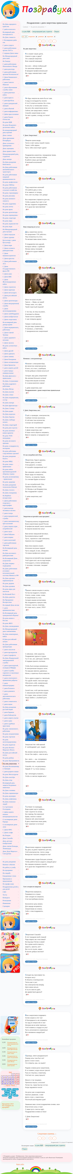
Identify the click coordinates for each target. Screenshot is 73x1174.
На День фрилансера (10, 405)
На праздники (7, 870)
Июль (3, 1089)
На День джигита (9, 597)
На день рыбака (8, 758)
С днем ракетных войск (9, 94)
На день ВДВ (7, 122)
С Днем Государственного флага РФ (9, 268)
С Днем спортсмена (10, 319)
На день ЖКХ (8, 623)
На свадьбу (7, 873)
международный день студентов (42, 31)
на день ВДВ (26, 31)
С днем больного (9, 688)
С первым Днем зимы (10, 53)
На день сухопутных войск (10, 347)
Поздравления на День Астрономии (12, 1056)
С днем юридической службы (10, 517)
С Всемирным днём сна (10, 41)
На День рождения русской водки (9, 708)
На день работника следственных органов (11, 452)
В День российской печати (9, 640)
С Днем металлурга (10, 293)
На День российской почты (10, 754)
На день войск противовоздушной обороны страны (9, 471)
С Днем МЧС (7, 830)
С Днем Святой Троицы (8, 334)
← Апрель (7, 1085)
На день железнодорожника (9, 741)
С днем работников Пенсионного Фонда (10, 65)
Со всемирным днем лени (10, 826)
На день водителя (9, 745)
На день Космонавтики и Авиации (11, 767)
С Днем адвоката (9, 354)
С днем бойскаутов (9, 715)
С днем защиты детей (10, 368)
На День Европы (9, 417)
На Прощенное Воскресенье (8, 601)
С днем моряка (8, 537)
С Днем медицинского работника (10, 328)
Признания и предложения (7, 880)
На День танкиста (9, 37)
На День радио (8, 411)
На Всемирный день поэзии (10, 549)
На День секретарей (10, 425)
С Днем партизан (9, 290)
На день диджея (8, 583)
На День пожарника (10, 493)
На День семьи (8, 395)
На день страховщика (10, 193)
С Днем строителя (9, 287)
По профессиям (8, 884)
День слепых (7, 135)
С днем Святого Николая (8, 83)
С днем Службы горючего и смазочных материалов (11, 673)
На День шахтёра (9, 777)
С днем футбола (8, 100)
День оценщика (8, 148)
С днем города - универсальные (8, 372)
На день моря (7, 226)
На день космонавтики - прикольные (11, 478)
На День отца (7, 780)
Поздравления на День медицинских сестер (12, 1044)
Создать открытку (31, 83)
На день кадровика (9, 204)
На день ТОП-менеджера (8, 437)
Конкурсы (6, 898)
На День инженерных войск (10, 635)
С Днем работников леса (10, 262)
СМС (4, 892)
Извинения (6, 903)
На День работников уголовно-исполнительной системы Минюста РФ (11, 572)
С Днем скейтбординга (11, 314)
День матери (7, 159)
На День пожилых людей (9, 803)
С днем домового (9, 691)
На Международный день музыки (10, 230)
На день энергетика (10, 763)
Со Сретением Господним (8, 808)
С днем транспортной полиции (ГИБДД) (10, 667)
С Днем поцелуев (9, 234)
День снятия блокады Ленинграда (10, 847)
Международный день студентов (10, 155)
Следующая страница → (47, 1134)
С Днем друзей (8, 351)
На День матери (8, 403)
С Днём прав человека (10, 114)
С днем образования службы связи (10, 88)
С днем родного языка (10, 771)
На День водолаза (9, 414)
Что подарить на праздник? (8, 1106)
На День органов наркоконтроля (9, 579)
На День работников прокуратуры (10, 645)
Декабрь (7, 1093)
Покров (56, 31)
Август (9, 1089)
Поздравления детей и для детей (10, 888)
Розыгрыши (7, 900)
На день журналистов (10, 224)
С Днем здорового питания (9, 339)
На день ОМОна (8, 185)
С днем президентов (10, 652)
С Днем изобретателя (10, 317)
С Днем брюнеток (9, 365)
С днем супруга (8, 45)
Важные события (9, 864)
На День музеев (8, 392)
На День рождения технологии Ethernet (10, 486)
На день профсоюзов (10, 182)
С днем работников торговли (9, 544)
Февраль (4, 1095)
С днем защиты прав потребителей (10, 527)
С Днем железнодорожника (9, 310)
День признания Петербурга (8, 139)
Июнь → (14, 1085)
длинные (42, 36)
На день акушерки (9, 796)
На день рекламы (9, 196)
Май (10, 1072)
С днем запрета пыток (10, 718)
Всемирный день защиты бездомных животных (9, 785)
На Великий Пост (9, 594)
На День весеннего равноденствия (9, 554)
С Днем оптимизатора (10, 362)
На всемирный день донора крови (10, 323)
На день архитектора (10, 212)
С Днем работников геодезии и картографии (10, 503)
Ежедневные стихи (9, 876)
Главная (25, 26)
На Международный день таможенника (10, 630)
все (24, 37)
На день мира (7, 221)
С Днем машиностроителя (9, 254)
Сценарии (6, 906)
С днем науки (7, 704)
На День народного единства (9, 25)
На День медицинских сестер (11, 399)
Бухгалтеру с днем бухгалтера (9, 241)
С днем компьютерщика (8, 684)
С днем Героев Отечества (8, 118)
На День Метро (8, 389)
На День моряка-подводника (9, 564)
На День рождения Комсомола (9, 163)
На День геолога (8, 490)
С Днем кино (7, 274)
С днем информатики (10, 111)
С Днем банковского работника (10, 78)
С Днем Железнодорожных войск (9, 282)
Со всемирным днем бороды (10, 820)
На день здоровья (9, 482)
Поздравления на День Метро (12, 1060)
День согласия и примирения (8, 144)
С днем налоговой (9, 540)
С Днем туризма (8, 237)
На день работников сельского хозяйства (10, 189)
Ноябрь (13, 1091)
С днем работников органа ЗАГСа (9, 49)
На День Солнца (8, 408)
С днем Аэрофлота (9, 655)
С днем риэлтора (9, 69)
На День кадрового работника (9, 385)
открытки (33, 36)
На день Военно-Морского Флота (9, 749)
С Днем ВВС (7, 277)
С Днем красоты (8, 258)
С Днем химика (8, 356)
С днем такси (7, 531)
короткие (51, 36)
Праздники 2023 (7, 1104)
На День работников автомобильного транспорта (10, 169)
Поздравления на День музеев (12, 1064)
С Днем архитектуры (10, 301)
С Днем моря (7, 245)
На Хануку (6, 61)
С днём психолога (9, 29)
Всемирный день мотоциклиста (9, 33)
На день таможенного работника (10, 730)
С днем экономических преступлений (11, 522)
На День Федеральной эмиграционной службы (10, 660)
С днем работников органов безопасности (10, 73)
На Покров (6, 835)
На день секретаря (9, 218)
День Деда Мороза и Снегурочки (10, 852)
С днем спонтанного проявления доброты (10, 679)
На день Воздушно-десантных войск (10, 126)
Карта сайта (20, 1164)
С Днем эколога (8, 343)
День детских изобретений (7, 842)
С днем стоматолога (10, 701)
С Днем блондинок (9, 359)
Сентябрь (15, 1089)
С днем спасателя (9, 649)
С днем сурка (7, 721)
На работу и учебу (9, 867)
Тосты (5, 895)
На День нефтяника (10, 799)
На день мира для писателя (9, 590)
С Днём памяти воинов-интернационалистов (10, 814)
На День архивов (9, 586)
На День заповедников (11, 626)
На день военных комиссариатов (9, 432)
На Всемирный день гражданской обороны (10, 614)
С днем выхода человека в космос (9, 509)
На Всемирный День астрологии (10, 559)
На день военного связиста (9, 200)
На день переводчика (10, 215)
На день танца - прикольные (8, 465)
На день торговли (9, 737)
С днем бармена (8, 712)
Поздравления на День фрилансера (12, 1048)
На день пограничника (11, 734)
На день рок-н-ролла (10, 428)
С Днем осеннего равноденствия (9, 249)
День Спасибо (8, 838)
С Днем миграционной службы (11, 305)
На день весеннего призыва (9, 442)
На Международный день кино (10, 57)
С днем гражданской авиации (10, 104)
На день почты (8, 207)
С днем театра (8, 513)
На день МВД (7, 461)
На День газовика (9, 790)
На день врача (8, 209)
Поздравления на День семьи (12, 1052)
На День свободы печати (9, 421)
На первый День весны (11, 605)
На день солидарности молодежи (11, 447)
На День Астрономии (10, 381)
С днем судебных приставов (9, 725)
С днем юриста (8, 98)
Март (10, 1095)
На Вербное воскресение (7, 497)
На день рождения (9, 862)
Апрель (16, 1095)
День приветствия (9, 151)
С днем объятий (8, 108)
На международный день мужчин (10, 131)
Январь (13, 1093)
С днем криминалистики (9, 609)
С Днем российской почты (10, 297)
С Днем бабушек (9, 534)
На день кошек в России (8, 619)
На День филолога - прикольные (10, 377)
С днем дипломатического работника (9, 696)
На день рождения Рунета (9, 457)
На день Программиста (11, 761)
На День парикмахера (10, 793)
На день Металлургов (10, 774)
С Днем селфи (8, 832)
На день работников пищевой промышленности (10, 177)
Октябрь (7, 1091)
